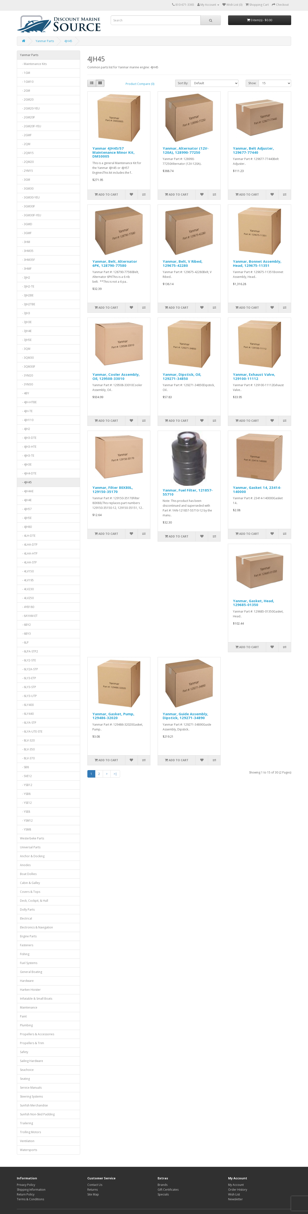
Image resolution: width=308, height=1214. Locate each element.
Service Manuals (31, 1088)
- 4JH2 (25, 429)
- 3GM (25, 180)
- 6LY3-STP (28, 687)
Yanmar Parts (45, 41)
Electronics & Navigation (36, 927)
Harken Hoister (30, 990)
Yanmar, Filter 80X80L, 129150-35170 (112, 489)
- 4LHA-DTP (29, 545)
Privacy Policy (26, 1185)
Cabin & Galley (30, 883)
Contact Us (94, 1185)
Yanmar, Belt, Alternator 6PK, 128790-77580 (114, 263)
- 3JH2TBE (27, 304)
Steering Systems (31, 1096)
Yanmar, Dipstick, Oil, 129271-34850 (182, 376)
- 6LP (24, 642)
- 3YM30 (26, 384)
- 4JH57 (26, 509)
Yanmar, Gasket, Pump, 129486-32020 (113, 715)
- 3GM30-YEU (30, 197)
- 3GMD (26, 224)
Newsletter (235, 1199)
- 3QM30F (27, 366)
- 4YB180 (27, 607)
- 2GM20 (26, 99)
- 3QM (25, 349)
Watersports (28, 1150)
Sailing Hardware (31, 1061)
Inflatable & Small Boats (36, 999)
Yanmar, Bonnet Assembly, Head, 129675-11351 (257, 263)
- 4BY (24, 393)
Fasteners (26, 945)
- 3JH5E (26, 340)
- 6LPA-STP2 (29, 651)
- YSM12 (26, 820)
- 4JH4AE (26, 491)
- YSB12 (26, 785)
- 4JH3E (26, 464)
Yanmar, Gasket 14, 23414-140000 (257, 489)
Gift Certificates (168, 1190)
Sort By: (183, 83)
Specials (163, 1194)
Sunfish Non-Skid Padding (37, 1114)
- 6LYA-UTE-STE (31, 731)
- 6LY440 (27, 714)
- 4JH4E (26, 500)
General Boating (31, 972)
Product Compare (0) (140, 84)
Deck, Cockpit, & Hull (34, 901)
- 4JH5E (26, 518)
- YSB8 (25, 794)
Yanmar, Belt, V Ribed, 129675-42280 (182, 263)
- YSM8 (25, 829)
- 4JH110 (26, 420)
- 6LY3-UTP (28, 696)
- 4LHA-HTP (29, 553)
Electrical (26, 918)
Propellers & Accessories (37, 1034)
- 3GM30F (27, 206)
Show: (252, 83)
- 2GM (25, 91)
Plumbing (26, 1025)
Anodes (25, 865)
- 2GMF (26, 135)
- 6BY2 (25, 625)
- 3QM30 (27, 358)
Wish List (234, 1194)
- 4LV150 (27, 571)
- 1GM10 (26, 82)
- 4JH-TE (26, 411)
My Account (236, 1185)
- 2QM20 (27, 162)
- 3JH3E (26, 322)
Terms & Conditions (30, 1199)
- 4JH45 (26, 482)
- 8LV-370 (27, 758)
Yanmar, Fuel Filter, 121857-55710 (188, 492)
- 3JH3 (25, 313)
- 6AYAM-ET (29, 616)
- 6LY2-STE (28, 660)
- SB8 (24, 767)
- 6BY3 (25, 634)
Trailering (26, 1123)
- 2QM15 (27, 153)
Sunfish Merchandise (34, 1105)
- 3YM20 (26, 375)
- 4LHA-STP (28, 562)
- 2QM (25, 144)
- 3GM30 (26, 188)
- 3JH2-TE (27, 286)
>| (115, 774)
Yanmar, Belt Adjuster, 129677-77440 (253, 150)
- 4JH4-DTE (28, 473)
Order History (237, 1190)
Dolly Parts (27, 909)
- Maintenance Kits (33, 64)
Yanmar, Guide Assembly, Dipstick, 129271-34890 (185, 715)
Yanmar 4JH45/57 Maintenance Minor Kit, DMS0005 (113, 152)
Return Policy (25, 1194)
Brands (162, 1185)
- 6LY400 (27, 705)
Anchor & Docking (32, 856)
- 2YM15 (26, 171)
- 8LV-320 (27, 740)
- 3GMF (26, 233)
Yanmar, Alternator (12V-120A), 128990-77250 (186, 150)
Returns (92, 1190)
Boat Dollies (28, 874)
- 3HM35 (26, 251)
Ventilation (27, 1141)
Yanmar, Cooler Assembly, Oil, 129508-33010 (116, 376)
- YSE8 (25, 812)
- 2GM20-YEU (30, 108)
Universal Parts (30, 847)
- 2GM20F (27, 117)
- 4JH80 (26, 527)
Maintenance (28, 1007)
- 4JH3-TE (27, 456)
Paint (23, 1016)
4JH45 (68, 41)
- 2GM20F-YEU (30, 126)
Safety (24, 1052)
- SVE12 (26, 776)
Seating (25, 1079)
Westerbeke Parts (32, 838)
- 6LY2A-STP (29, 669)
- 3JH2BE (26, 295)
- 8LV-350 (27, 749)
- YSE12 (26, 803)
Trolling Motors (30, 1132)
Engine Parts (28, 936)
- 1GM (25, 73)
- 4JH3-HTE (28, 447)
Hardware (27, 981)
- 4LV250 (27, 598)
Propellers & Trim (32, 1043)
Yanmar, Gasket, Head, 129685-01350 (253, 602)
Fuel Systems (28, 963)
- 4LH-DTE (27, 536)
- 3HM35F (27, 260)
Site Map (93, 1194)
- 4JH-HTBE (28, 402)
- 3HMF (26, 269)
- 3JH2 (25, 277)
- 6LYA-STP (28, 723)
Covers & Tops (30, 892)
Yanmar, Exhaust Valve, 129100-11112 (254, 376)
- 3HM (25, 242)
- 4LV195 (27, 580)
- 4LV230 (27, 589)
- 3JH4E (26, 331)
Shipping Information (31, 1190)
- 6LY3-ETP (28, 678)
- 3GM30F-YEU (30, 215)
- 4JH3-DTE (28, 438)
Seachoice (27, 1070)
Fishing (24, 954)
